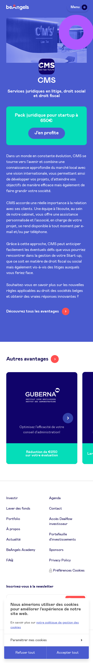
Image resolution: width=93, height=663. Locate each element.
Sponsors (56, 550)
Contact (55, 508)
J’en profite (46, 133)
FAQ (9, 560)
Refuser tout (25, 652)
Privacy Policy (60, 560)
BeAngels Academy (20, 550)
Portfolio (13, 519)
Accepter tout (68, 652)
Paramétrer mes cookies (46, 640)
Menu (78, 7)
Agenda (55, 498)
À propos (13, 529)
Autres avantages (27, 359)
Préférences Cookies (69, 570)
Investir (12, 498)
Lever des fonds (18, 508)
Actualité (13, 539)
